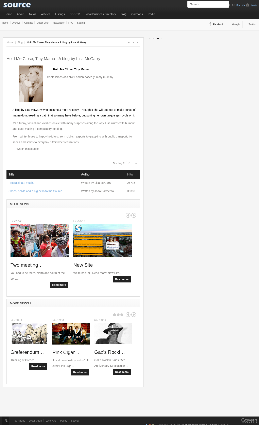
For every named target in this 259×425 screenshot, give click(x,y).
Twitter (252, 24)
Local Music (35, 420)
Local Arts (51, 420)
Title (11, 174)
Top (6, 421)
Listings (60, 14)
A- (138, 42)
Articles (45, 14)
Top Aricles (19, 420)
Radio (151, 14)
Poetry (63, 420)
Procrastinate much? (21, 182)
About (20, 14)
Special (75, 420)
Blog (123, 14)
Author (86, 174)
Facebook (218, 24)
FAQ (70, 22)
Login (254, 5)
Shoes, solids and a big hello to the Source (35, 191)
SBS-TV (75, 14)
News (32, 14)
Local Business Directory (100, 14)
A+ (129, 42)
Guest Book (42, 22)
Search (81, 22)
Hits (130, 174)
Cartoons (137, 14)
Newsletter (59, 22)
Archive (16, 22)
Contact (28, 22)
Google (236, 24)
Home (8, 14)
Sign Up (241, 5)
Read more (59, 284)
